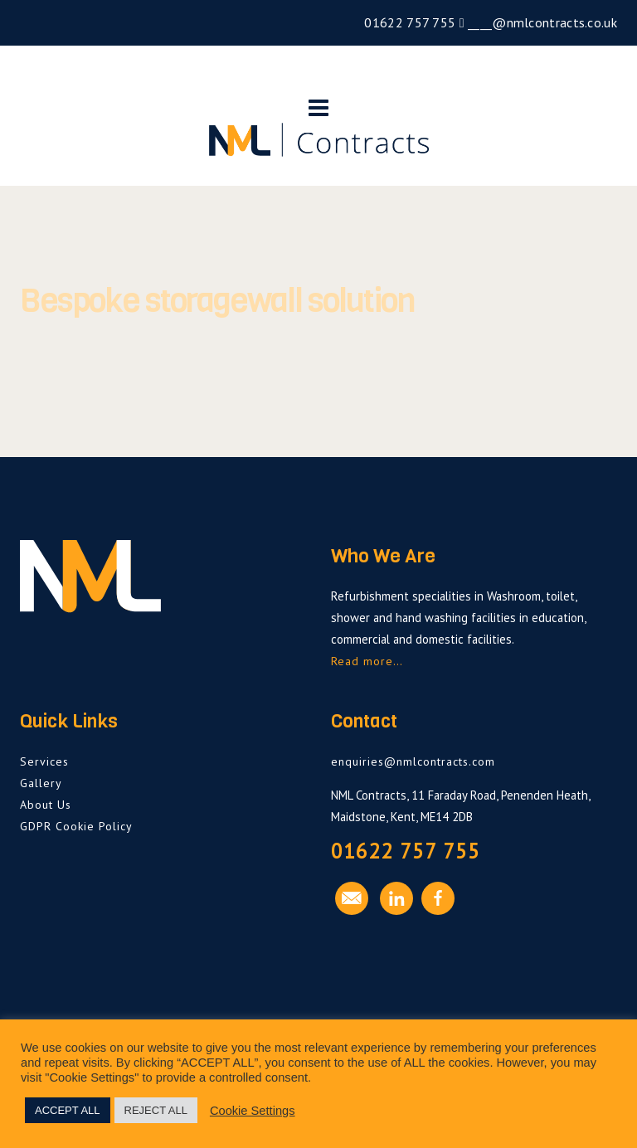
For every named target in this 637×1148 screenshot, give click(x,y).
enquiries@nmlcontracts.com (413, 761)
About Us (45, 804)
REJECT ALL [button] (155, 1110)
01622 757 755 (408, 22)
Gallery (41, 783)
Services (44, 761)
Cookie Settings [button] (252, 1110)
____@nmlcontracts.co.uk (540, 22)
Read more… (367, 661)
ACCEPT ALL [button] (67, 1110)
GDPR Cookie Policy (76, 826)
